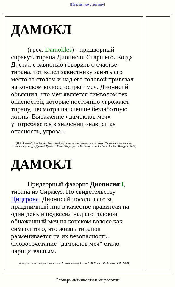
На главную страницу (87, 4)
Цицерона (25, 199)
